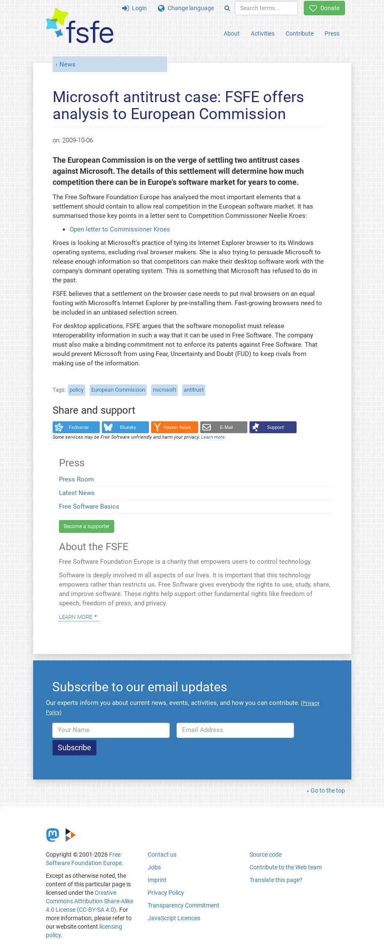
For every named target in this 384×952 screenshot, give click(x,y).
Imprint (157, 880)
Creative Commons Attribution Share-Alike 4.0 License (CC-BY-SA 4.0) (89, 901)
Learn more (75, 616)
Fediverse (79, 427)
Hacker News (177, 427)
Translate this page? (276, 880)
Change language (186, 8)
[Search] (227, 8)
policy (77, 390)
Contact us (162, 854)
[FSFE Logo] (79, 26)
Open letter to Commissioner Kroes (120, 229)
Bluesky (128, 427)
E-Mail (226, 427)
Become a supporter (86, 526)
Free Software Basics (89, 506)
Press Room (76, 479)
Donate (324, 8)
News (67, 64)
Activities (263, 33)
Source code (265, 854)
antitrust (194, 390)
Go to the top (328, 790)
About (232, 33)
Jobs (154, 867)
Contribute (300, 33)
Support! (275, 427)
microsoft (164, 390)
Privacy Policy (166, 892)
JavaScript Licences (174, 918)
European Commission (118, 390)
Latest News (77, 493)
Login (134, 8)
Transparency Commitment (183, 905)
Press (332, 33)
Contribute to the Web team (285, 867)
